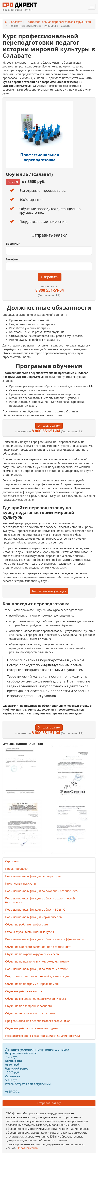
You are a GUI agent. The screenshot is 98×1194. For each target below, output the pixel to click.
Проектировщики (16, 869)
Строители (12, 861)
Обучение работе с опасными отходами (31, 1028)
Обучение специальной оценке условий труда (35, 999)
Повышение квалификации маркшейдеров (33, 917)
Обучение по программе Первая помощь (32, 984)
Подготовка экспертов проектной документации (37, 976)
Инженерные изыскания (21, 883)
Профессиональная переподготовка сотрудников (58, 22)
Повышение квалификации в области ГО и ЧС (35, 909)
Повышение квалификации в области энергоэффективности (44, 939)
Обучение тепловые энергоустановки (30, 1013)
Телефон (12, 259)
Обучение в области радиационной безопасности (38, 947)
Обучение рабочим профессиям (26, 924)
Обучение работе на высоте (23, 991)
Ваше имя (13, 244)
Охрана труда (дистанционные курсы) (30, 932)
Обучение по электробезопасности (28, 1006)
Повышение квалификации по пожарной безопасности (41, 891)
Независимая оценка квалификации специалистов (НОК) (42, 1036)
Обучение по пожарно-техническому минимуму (37, 961)
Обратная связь (27, 1148)
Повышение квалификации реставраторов (33, 876)
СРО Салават (13, 22)
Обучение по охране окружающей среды (32, 954)
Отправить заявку (49, 1103)
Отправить (50, 277)
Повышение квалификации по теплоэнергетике (36, 969)
